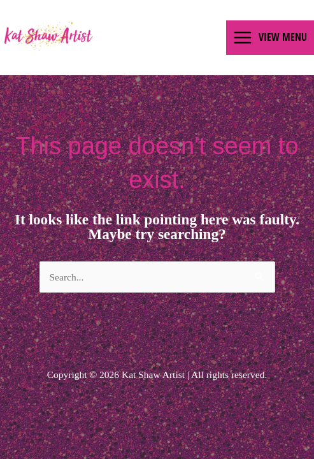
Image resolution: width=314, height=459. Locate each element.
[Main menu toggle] (270, 37)
